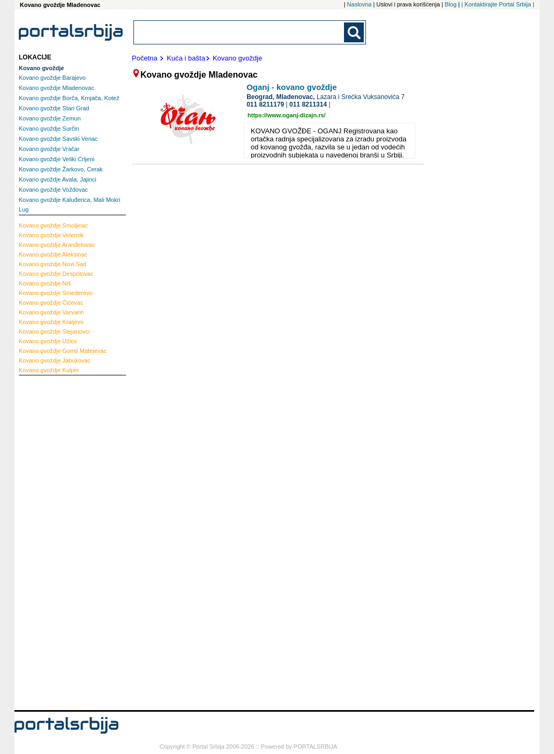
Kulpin (49, 370)
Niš (45, 283)
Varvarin (51, 312)
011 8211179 (265, 104)
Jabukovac (55, 360)
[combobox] (239, 32)
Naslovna (359, 4)
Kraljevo (51, 322)
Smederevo (56, 293)
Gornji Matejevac (63, 351)
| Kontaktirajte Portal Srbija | (497, 4)
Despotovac (56, 273)
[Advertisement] (61, 541)
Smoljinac (53, 225)
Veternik (51, 235)
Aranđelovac (57, 245)
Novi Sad (52, 264)
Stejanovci (54, 331)
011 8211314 (308, 104)
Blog (450, 4)
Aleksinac (53, 254)
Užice (48, 341)
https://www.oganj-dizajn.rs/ (287, 115)
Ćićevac (51, 302)
